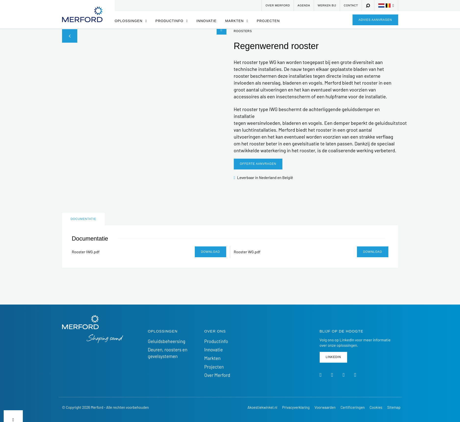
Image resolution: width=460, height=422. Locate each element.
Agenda (304, 5)
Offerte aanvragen (258, 164)
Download (210, 252)
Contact (351, 5)
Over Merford (277, 5)
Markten (235, 21)
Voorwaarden (325, 407)
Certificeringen (353, 407)
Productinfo (170, 21)
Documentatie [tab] (83, 219)
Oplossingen (129, 21)
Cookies (375, 407)
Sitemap (393, 407)
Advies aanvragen (375, 20)
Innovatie (206, 21)
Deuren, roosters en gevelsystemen (167, 353)
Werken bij (327, 5)
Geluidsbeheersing (166, 341)
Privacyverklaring (296, 407)
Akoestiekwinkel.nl (262, 407)
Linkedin (333, 357)
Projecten (268, 21)
